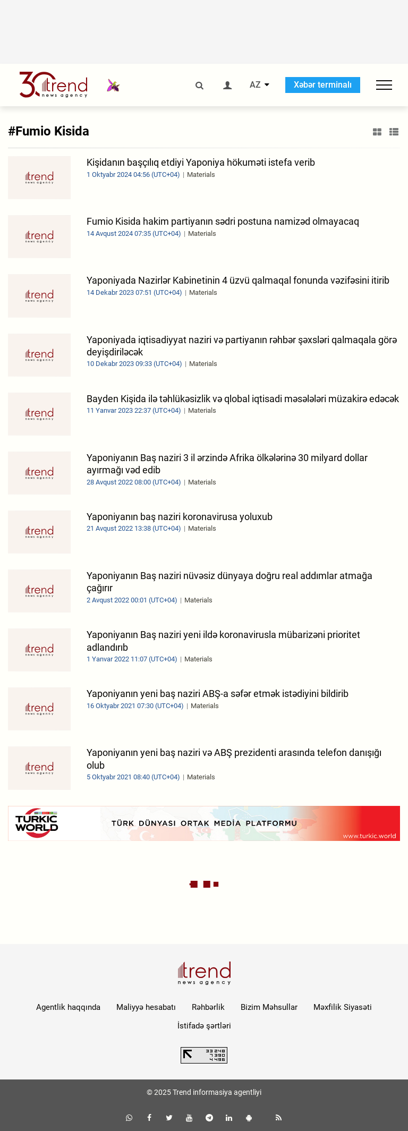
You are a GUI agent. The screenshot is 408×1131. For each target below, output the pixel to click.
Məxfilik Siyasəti (342, 1007)
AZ (255, 85)
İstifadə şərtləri (204, 1026)
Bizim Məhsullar (269, 1007)
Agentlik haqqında (68, 1007)
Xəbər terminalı (323, 85)
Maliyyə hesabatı (146, 1007)
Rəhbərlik (208, 1007)
